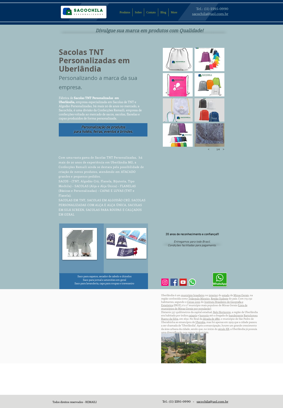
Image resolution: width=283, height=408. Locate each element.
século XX (223, 329)
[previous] (209, 149)
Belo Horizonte (222, 312)
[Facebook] (174, 282)
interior (213, 295)
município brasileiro (193, 295)
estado (226, 295)
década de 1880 (211, 318)
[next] (223, 149)
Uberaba (200, 322)
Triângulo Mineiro (199, 298)
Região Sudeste (219, 298)
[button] (178, 59)
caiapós (193, 315)
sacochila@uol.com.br (212, 401)
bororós (204, 315)
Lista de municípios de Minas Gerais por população (204, 306)
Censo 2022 (193, 302)
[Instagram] (165, 282)
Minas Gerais (241, 295)
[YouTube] (183, 282)
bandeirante (236, 315)
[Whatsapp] (192, 282)
